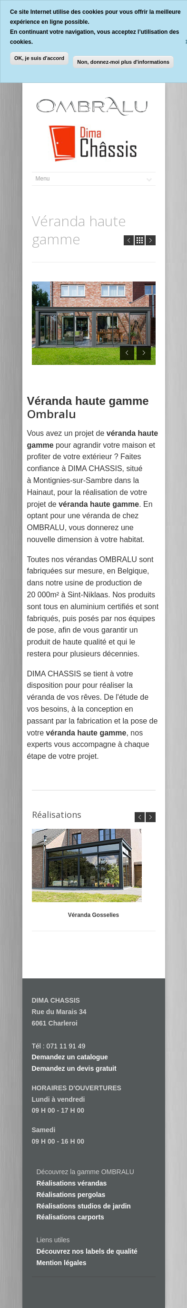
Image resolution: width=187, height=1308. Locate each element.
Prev (129, 240)
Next (151, 240)
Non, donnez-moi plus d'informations (123, 62)
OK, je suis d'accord (39, 58)
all (140, 240)
